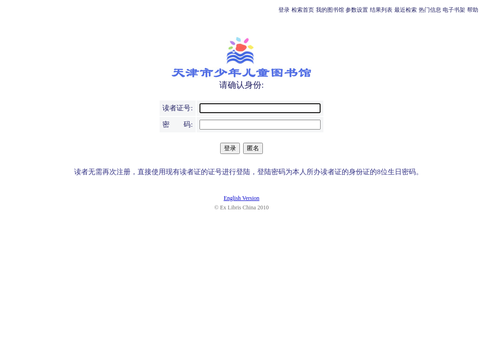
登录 (284, 10)
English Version (241, 198)
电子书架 (454, 10)
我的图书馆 (330, 10)
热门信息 (430, 10)
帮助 (472, 10)
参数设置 (356, 10)
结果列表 (381, 10)
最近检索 (405, 10)
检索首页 (302, 10)
